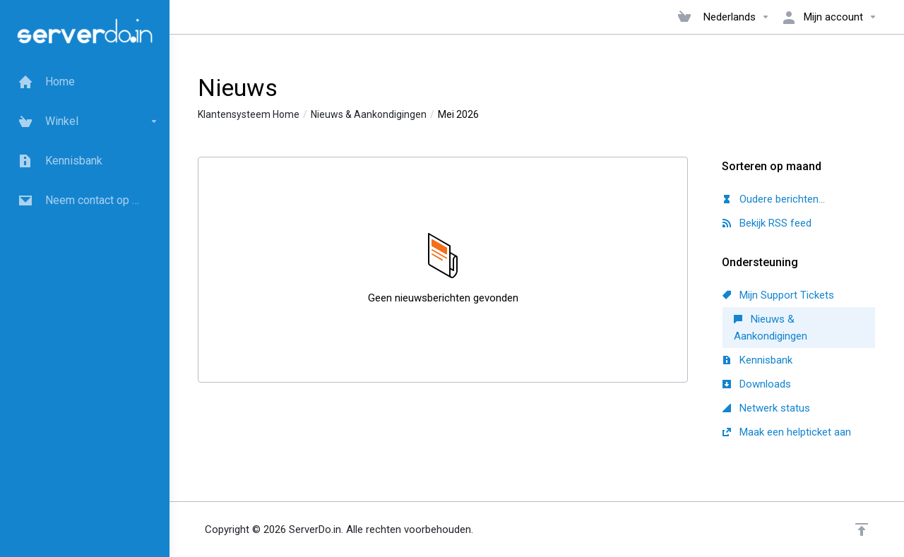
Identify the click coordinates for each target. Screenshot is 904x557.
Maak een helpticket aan (786, 432)
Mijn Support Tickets (778, 295)
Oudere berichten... (773, 199)
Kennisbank (757, 360)
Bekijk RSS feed (766, 223)
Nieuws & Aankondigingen (369, 114)
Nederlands (736, 17)
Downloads (756, 384)
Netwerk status (766, 408)
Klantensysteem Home (248, 114)
